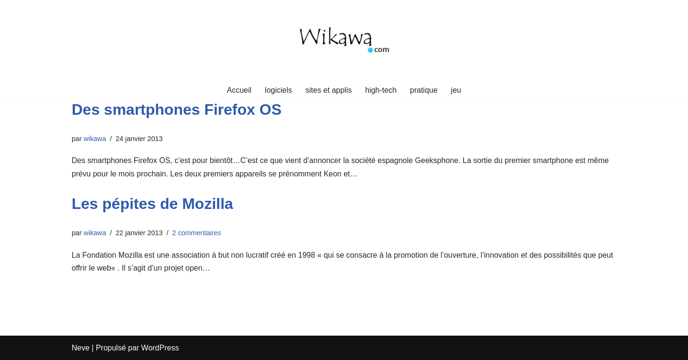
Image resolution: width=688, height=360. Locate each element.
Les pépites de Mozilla (152, 203)
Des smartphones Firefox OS (176, 109)
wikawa (95, 138)
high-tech (381, 90)
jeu (456, 90)
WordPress (160, 348)
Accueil (239, 90)
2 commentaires (196, 233)
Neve (80, 348)
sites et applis (328, 90)
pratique (424, 90)
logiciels (278, 90)
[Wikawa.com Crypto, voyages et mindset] (344, 39)
